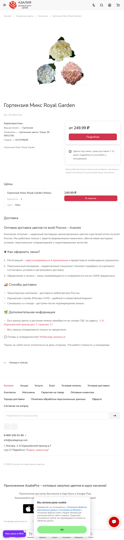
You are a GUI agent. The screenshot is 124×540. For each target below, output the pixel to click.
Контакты (10, 392)
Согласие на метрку (16, 406)
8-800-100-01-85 (14, 435)
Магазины (28, 392)
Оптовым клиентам (82, 392)
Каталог (9, 385)
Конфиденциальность (15, 521)
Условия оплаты (71, 385)
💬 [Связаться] (114, 522)
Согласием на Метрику (70, 510)
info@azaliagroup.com (16, 440)
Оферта (97, 399)
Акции (24, 385)
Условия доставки (98, 385)
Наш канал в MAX (14, 533)
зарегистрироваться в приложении (46, 260)
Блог (52, 385)
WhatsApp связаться (52, 337)
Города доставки (14, 399)
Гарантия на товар (52, 392)
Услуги (39, 385)
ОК (61, 529)
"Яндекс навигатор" (37, 450)
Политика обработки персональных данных (58, 399)
